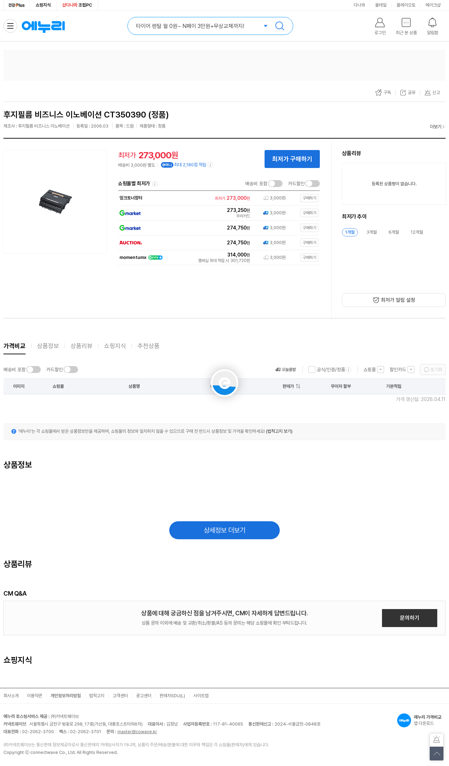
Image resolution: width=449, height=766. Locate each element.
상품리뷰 (81, 345)
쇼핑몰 (369, 369)
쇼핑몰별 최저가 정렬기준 (154, 183)
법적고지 (96, 695)
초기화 (436, 369)
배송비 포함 (256, 183)
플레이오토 (406, 5)
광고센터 (143, 695)
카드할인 (296, 183)
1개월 (350, 232)
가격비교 (14, 345)
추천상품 (148, 345)
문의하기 (409, 618)
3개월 (371, 232)
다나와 (359, 5)
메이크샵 (433, 5)
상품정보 (48, 345)
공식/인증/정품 (331, 369)
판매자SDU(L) (172, 695)
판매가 (288, 386)
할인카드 (398, 369)
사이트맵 (201, 695)
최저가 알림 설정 (398, 300)
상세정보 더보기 (225, 530)
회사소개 (11, 695)
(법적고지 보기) (279, 431)
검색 (280, 26)
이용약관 (34, 695)
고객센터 (120, 695)
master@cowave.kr (137, 731)
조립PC (77, 5)
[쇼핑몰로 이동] (217, 198)
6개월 (394, 232)
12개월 (417, 232)
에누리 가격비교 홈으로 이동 (43, 26)
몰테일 (380, 5)
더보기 (435, 126)
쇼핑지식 (43, 5)
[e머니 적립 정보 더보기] (211, 164)
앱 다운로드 (421, 720)
